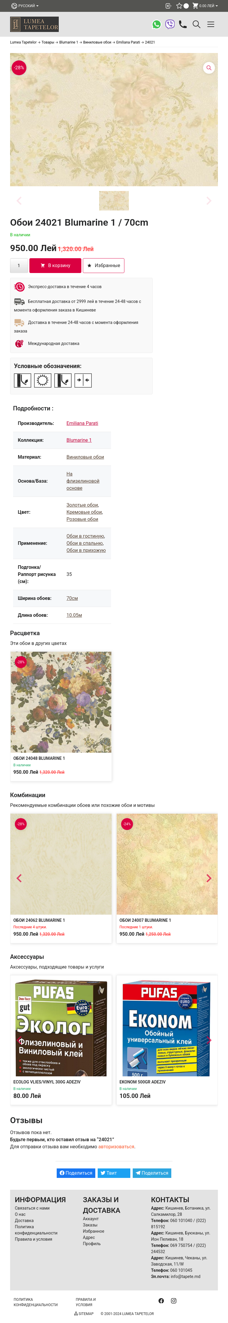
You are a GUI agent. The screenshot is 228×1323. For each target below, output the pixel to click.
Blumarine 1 (79, 440)
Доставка (24, 1220)
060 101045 (181, 1270)
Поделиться (76, 1173)
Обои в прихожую (86, 550)
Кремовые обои (84, 512)
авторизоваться (116, 1146)
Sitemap (84, 1314)
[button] (114, 201)
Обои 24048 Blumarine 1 (39, 758)
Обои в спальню (84, 543)
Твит (109, 1173)
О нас (20, 1214)
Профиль (92, 1243)
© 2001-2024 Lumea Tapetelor (127, 1314)
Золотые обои (82, 505)
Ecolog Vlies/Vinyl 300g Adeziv (46, 1082)
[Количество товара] (19, 265)
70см (72, 598)
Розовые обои (82, 519)
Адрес (89, 1237)
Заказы (90, 1225)
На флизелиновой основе (82, 481)
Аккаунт (91, 1218)
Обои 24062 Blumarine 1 (39, 920)
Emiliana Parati (82, 423)
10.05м (74, 615)
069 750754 (181, 1245)
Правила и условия (33, 1239)
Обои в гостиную (85, 536)
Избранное (93, 1231)
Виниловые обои (85, 457)
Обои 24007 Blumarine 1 (145, 920)
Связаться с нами (32, 1208)
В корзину (55, 265)
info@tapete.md (185, 1276)
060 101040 (181, 1220)
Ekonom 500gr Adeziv (143, 1082)
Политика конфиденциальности (36, 1302)
